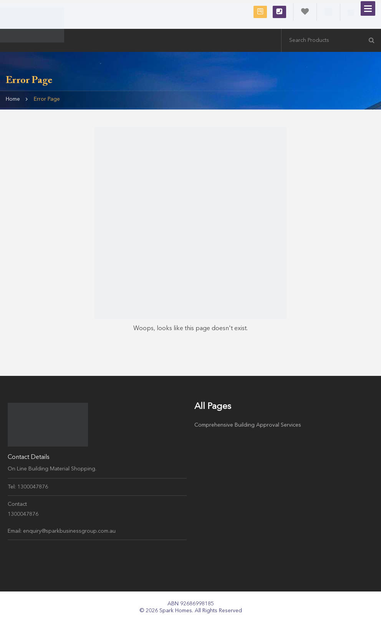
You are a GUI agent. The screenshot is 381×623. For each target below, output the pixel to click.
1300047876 (279, 11)
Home (13, 99)
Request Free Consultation (260, 11)
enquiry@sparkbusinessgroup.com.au (69, 531)
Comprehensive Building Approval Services (247, 425)
